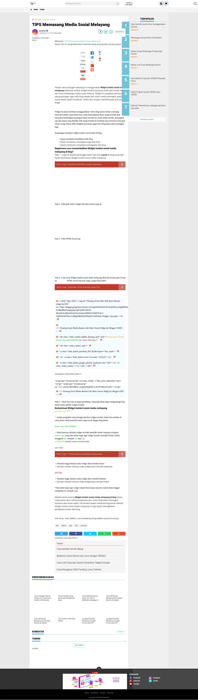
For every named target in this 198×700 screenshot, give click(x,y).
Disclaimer (94, 693)
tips (45, 20)
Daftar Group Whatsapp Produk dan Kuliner (147, 51)
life (36, 20)
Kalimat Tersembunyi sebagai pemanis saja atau (150, 102)
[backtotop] (99, 669)
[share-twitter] (106, 32)
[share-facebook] (100, 32)
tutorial (55, 20)
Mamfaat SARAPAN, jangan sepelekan (85, 164)
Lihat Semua (78, 645)
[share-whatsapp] (111, 32)
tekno (41, 20)
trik (49, 20)
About (86, 693)
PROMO (46, 10)
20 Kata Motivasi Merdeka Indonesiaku (85, 454)
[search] (92, 3)
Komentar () (120, 32)
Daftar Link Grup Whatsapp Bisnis (149, 63)
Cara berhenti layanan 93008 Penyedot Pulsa (150, 76)
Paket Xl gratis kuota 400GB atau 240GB (149, 89)
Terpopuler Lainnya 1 (147, 113)
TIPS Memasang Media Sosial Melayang (82, 41)
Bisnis (38, 10)
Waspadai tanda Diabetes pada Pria (84, 287)
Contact (103, 693)
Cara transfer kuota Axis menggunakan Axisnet (147, 25)
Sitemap (111, 693)
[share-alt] (61, 534)
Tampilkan (120, 631)
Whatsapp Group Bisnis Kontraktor (147, 38)
